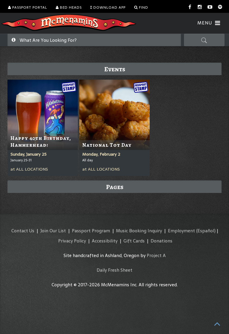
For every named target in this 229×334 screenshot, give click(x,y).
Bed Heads (69, 7)
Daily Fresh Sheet (114, 270)
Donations (161, 241)
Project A (156, 255)
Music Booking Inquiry (139, 230)
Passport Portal (27, 7)
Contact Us (22, 230)
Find (141, 7)
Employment (181, 230)
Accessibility (104, 241)
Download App (108, 7)
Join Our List (53, 230)
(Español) (206, 230)
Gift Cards (134, 241)
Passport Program (91, 230)
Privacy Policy (72, 241)
